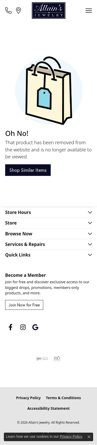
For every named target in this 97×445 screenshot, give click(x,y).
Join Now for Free (24, 304)
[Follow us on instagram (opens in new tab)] (23, 327)
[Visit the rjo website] (57, 359)
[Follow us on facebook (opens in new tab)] (10, 327)
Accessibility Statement (48, 408)
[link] (9, 10)
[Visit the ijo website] (42, 359)
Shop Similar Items (28, 170)
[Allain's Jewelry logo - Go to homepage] (48, 10)
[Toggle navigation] (88, 10)
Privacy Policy (28, 397)
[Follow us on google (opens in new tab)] (35, 327)
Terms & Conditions (63, 397)
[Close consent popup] (89, 436)
